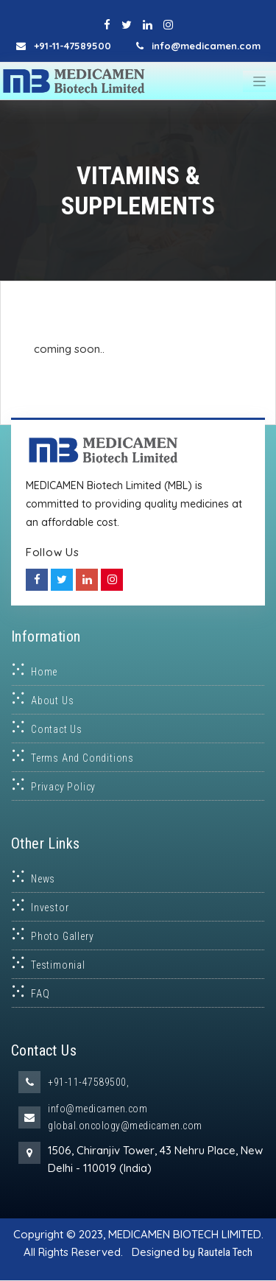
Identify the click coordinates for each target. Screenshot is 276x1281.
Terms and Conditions (82, 758)
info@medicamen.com (97, 1109)
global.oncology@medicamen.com (125, 1125)
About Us (52, 700)
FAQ (40, 994)
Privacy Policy (63, 787)
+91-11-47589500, (88, 1082)
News (43, 879)
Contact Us (56, 729)
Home (44, 672)
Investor (49, 907)
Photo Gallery (62, 936)
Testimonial (58, 965)
